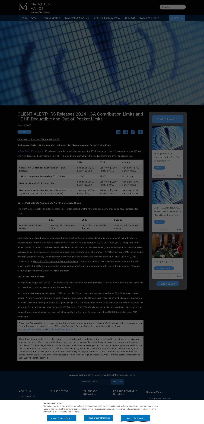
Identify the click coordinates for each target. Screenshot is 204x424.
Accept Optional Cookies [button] (61, 418)
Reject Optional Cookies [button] (99, 418)
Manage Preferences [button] (135, 418)
